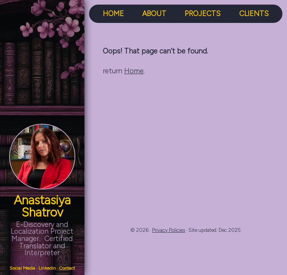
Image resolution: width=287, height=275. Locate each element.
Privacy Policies (168, 230)
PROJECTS (203, 14)
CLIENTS (254, 14)
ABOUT (154, 14)
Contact (67, 268)
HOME (113, 14)
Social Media (22, 268)
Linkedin (47, 268)
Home (134, 70)
